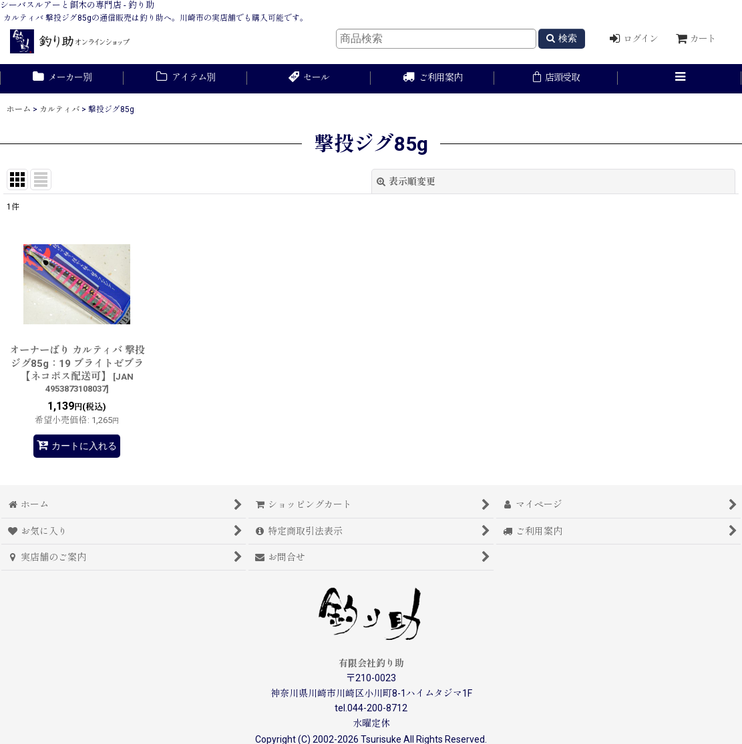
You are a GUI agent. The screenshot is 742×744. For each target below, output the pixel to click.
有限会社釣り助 (371, 663)
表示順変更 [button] (406, 181)
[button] (679, 78)
